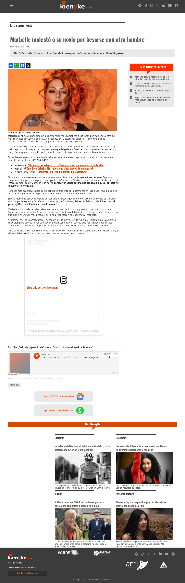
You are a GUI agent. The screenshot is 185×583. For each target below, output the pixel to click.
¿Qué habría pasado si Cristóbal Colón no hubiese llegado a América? (39, 379)
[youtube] (170, 6)
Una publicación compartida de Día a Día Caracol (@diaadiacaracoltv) (64, 331)
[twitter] (157, 6)
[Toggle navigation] (12, 5)
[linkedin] (163, 6)
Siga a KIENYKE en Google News (63, 396)
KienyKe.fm (11, 379)
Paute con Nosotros (27, 573)
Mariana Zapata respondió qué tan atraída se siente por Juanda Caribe (152, 77)
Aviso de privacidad (16, 563)
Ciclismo (59, 438)
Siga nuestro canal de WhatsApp (63, 410)
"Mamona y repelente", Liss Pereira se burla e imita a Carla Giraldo (65, 165)
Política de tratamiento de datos (22, 568)
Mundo (58, 494)
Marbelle (14, 384)
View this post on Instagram (42, 287)
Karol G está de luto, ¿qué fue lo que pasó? (152, 91)
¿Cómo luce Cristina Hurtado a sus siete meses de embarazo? (58, 168)
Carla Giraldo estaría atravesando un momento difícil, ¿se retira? (153, 84)
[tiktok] (146, 6)
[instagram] (151, 6)
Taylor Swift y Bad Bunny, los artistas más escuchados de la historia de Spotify (152, 99)
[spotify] (139, 6)
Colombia (121, 438)
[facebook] (176, 6)
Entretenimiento (21, 25)
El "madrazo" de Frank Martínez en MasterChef (61, 172)
